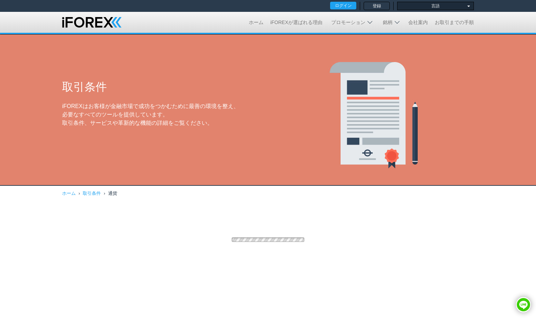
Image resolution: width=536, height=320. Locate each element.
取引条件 (92, 193)
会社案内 (418, 22)
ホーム (256, 22)
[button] (523, 304)
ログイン (343, 5)
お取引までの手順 (454, 22)
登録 (377, 5)
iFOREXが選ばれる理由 (296, 22)
